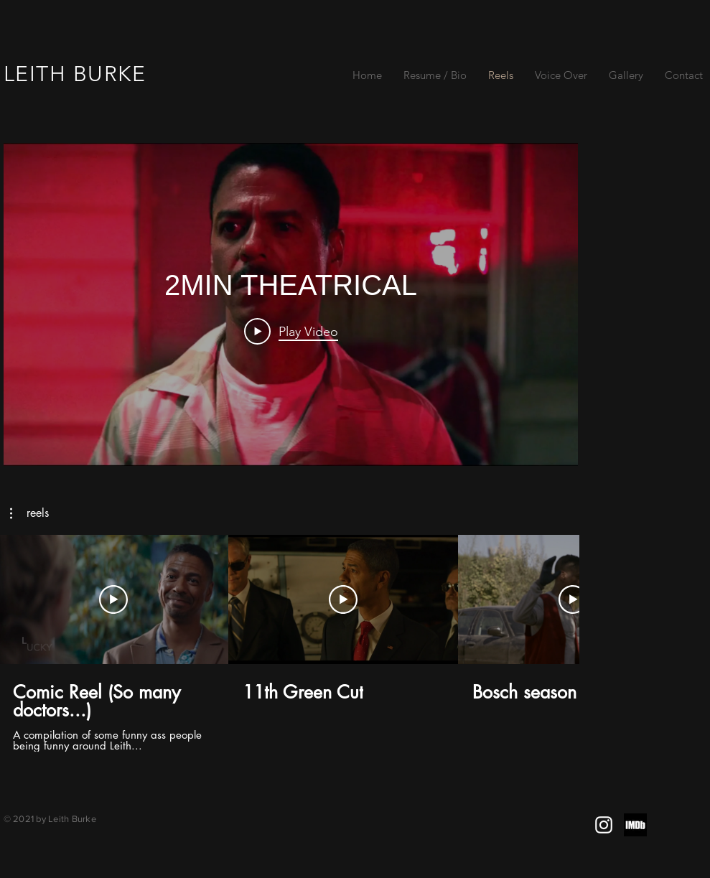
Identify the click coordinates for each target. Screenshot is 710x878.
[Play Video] (290, 331)
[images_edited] (635, 824)
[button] (29, 513)
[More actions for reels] (29, 513)
